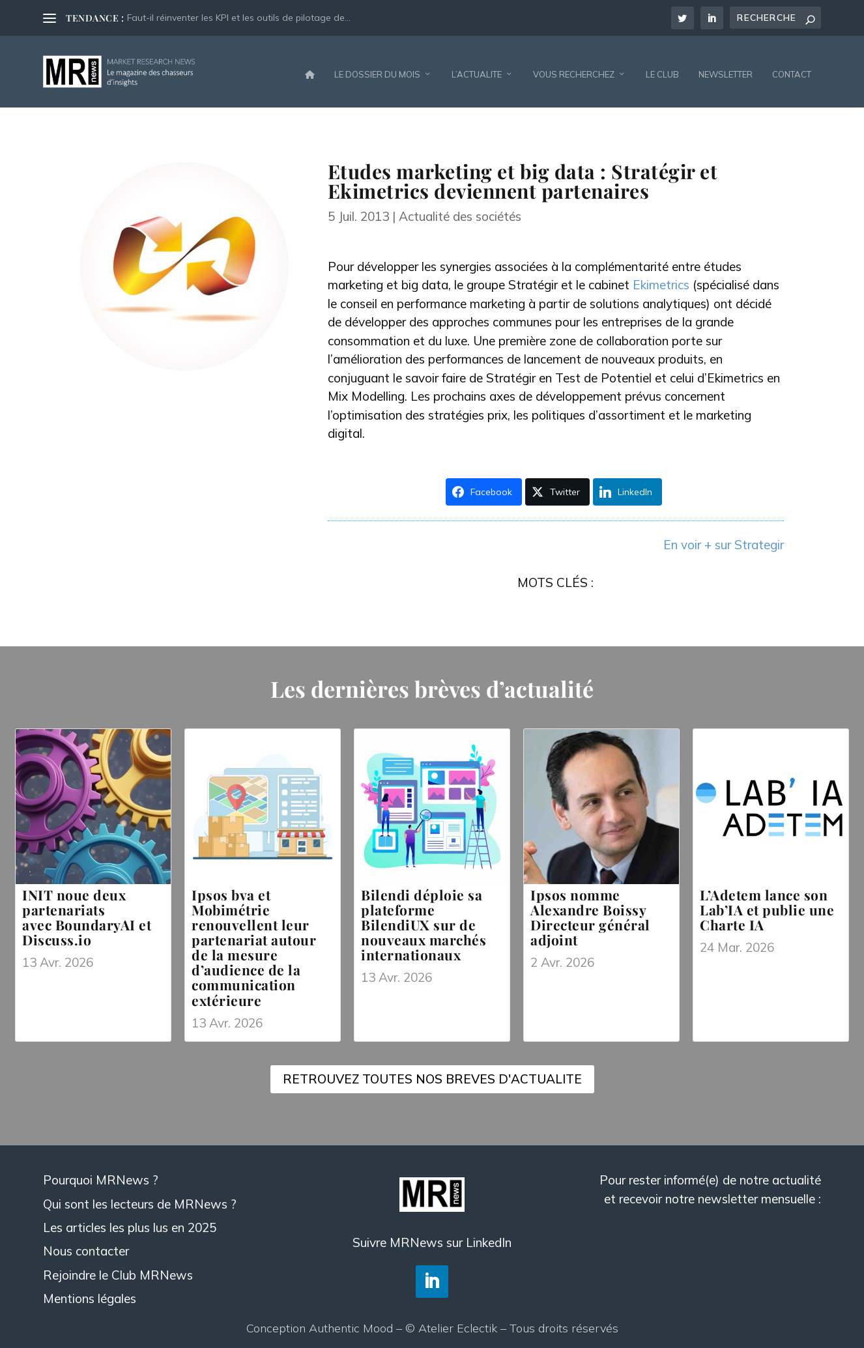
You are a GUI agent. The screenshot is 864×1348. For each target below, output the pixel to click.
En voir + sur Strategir (723, 538)
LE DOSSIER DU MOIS (377, 68)
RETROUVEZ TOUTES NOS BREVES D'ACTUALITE (432, 1072)
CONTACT (791, 68)
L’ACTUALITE (477, 68)
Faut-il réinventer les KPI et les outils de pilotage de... (239, 17)
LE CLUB (662, 68)
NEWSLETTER (725, 68)
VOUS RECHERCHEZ (573, 68)
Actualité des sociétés (460, 210)
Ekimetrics (661, 278)
